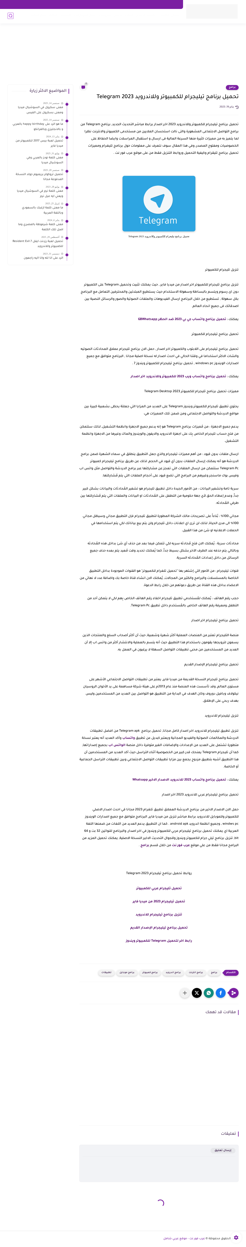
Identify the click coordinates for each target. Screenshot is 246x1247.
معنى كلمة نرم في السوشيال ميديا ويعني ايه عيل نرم (40, 194)
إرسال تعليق (223, 1150)
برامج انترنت (196, 972)
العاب (129, 16)
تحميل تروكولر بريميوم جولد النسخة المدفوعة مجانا (39, 177)
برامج (118, 16)
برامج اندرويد (173, 972)
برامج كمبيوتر (150, 972)
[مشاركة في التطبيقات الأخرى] (185, 993)
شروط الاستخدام (96, 4)
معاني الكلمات (168, 16)
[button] (221, 993)
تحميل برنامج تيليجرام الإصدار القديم (159, 928)
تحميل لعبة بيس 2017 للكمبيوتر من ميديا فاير (39, 143)
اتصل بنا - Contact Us (166, 4)
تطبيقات (106, 972)
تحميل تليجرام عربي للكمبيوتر (159, 888)
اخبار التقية (38, 16)
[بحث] (11, 16)
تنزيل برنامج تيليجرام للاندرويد (159, 915)
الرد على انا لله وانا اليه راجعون (43, 258)
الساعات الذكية (60, 16)
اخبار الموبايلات (84, 16)
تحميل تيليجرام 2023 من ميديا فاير (159, 902)
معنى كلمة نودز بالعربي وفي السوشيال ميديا (44, 160)
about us (143, 4)
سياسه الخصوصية (122, 4)
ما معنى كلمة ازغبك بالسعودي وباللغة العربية (42, 210)
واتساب (128, 738)
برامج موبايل (127, 972)
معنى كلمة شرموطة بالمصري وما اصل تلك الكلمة (40, 227)
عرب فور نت (181, 845)
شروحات (104, 16)
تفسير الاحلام (145, 16)
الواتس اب (116, 745)
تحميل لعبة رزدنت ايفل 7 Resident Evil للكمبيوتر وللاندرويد (38, 244)
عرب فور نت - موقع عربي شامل (184, 1238)
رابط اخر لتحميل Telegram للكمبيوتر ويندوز (159, 941)
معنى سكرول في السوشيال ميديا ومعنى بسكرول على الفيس (40, 110)
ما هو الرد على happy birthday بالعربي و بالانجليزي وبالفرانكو (38, 127)
